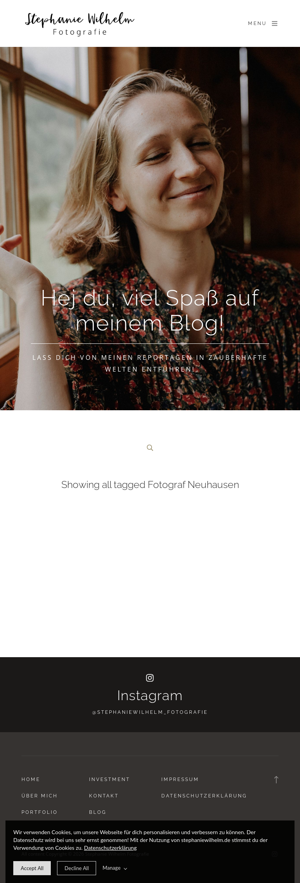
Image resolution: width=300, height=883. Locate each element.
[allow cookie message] (32, 868)
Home (30, 779)
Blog (98, 812)
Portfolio (39, 812)
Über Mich (39, 796)
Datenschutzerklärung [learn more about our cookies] (110, 847)
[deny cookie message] (76, 868)
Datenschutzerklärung (204, 796)
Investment (109, 779)
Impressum (180, 779)
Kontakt (104, 796)
